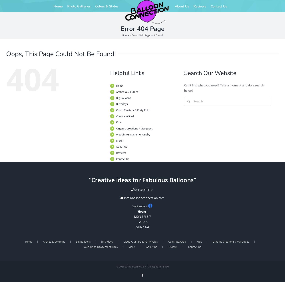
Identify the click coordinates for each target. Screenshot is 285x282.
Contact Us (122, 159)
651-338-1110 (143, 190)
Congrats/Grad (125, 116)
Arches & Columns (127, 92)
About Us (121, 146)
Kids (118, 122)
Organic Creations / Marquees (134, 128)
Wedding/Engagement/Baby (133, 134)
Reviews (121, 153)
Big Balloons (123, 98)
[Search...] (227, 101)
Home (125, 35)
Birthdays (122, 104)
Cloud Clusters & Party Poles (133, 110)
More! (119, 140)
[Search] (188, 101)
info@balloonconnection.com (142, 198)
